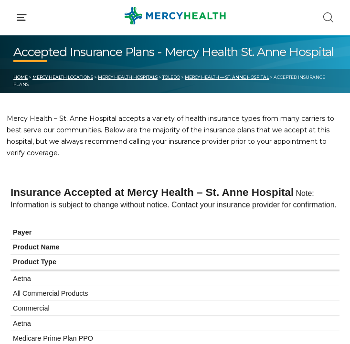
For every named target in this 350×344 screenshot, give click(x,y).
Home (20, 77)
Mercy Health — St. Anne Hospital (227, 77)
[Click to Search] (328, 17)
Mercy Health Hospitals (128, 77)
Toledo (171, 77)
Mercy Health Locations (62, 77)
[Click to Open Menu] (21, 17)
